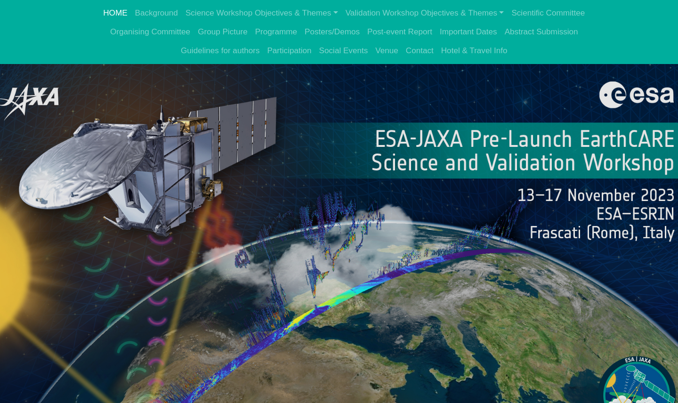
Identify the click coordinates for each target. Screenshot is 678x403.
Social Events (343, 50)
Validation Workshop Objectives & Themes (421, 12)
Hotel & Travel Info (474, 50)
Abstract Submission (541, 31)
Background (156, 12)
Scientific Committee (548, 12)
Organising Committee (150, 31)
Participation (289, 50)
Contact (420, 50)
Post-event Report (399, 31)
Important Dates (468, 31)
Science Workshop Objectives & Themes (258, 12)
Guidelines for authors (220, 50)
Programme (276, 31)
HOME (115, 12)
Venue (386, 50)
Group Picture (223, 31)
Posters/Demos (332, 31)
